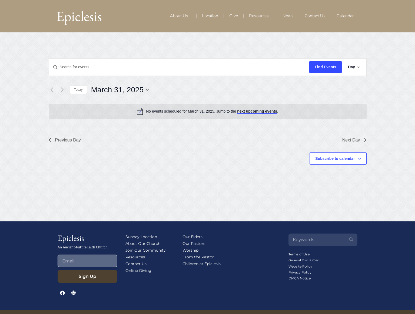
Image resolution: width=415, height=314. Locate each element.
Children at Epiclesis (201, 263)
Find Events (325, 67)
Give (233, 16)
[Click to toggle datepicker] (120, 90)
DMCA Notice (299, 278)
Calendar (345, 16)
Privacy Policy (299, 272)
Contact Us (315, 16)
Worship (190, 250)
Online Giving (138, 270)
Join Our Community (145, 250)
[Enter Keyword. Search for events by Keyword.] (179, 67)
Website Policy (300, 266)
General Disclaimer (303, 260)
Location (210, 16)
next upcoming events (257, 111)
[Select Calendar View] (353, 67)
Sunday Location (141, 236)
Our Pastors (193, 243)
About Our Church (142, 243)
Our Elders (192, 236)
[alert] (212, 111)
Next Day (354, 140)
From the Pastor (198, 257)
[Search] (351, 240)
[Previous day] (52, 90)
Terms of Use (299, 254)
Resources (260, 16)
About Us (180, 16)
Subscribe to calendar (335, 158)
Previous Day (65, 140)
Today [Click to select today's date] (78, 90)
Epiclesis (79, 16)
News (288, 16)
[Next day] (62, 90)
